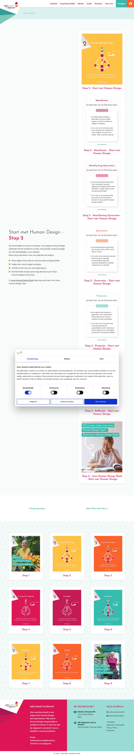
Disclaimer (111, 730)
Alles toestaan (100, 402)
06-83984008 (45, 743)
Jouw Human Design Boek (22, 280)
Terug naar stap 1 (37, 508)
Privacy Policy (112, 728)
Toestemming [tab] (32, 359)
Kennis (81, 4)
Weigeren (33, 402)
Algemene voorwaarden (116, 725)
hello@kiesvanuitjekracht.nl (42, 740)
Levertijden (111, 722)
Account (130, 3)
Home (25, 13)
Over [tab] (102, 359)
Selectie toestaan (67, 402)
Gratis (89, 4)
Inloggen (121, 4)
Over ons (109, 4)
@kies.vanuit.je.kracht (117, 712)
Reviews (98, 4)
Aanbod (53, 4)
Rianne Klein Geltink (116, 716)
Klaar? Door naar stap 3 (97, 508)
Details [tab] (67, 359)
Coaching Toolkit (67, 4)
